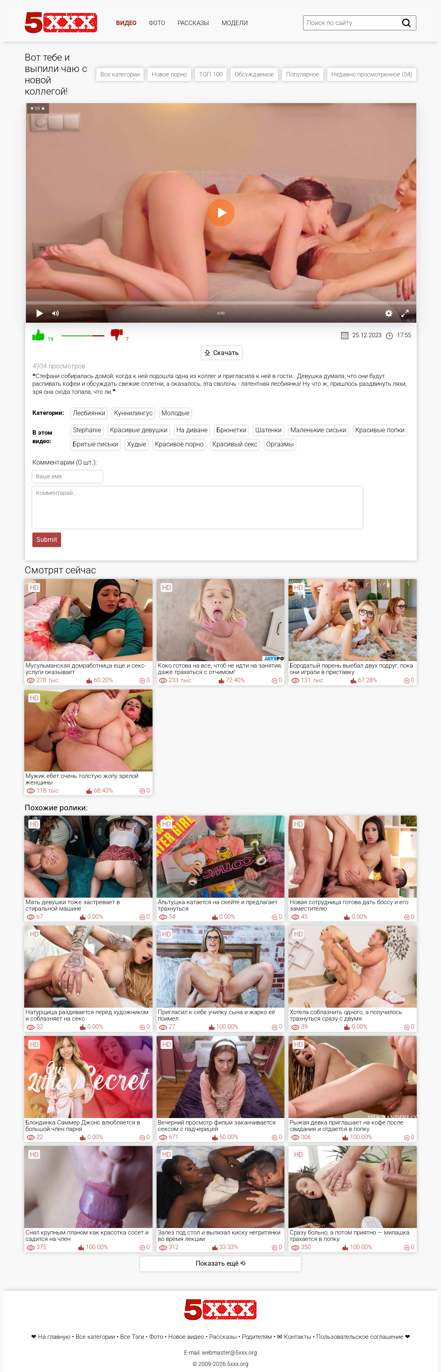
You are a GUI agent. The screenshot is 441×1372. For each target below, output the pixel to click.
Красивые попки (380, 430)
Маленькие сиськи (318, 430)
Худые (136, 444)
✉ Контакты (294, 1337)
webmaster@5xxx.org (229, 1352)
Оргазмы (280, 444)
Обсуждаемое (254, 74)
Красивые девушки (138, 430)
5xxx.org (237, 1364)
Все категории (120, 74)
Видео (126, 23)
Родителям (257, 1337)
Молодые (175, 413)
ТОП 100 (211, 74)
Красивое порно (179, 444)
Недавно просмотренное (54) (371, 74)
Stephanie (87, 430)
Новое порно (169, 74)
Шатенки (268, 430)
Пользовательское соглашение (359, 1337)
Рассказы (193, 23)
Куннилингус (133, 413)
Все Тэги (132, 1337)
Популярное (302, 74)
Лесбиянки (89, 413)
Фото (157, 23)
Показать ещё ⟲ (220, 1263)
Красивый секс (234, 444)
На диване (192, 430)
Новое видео (186, 1337)
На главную (54, 1337)
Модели (235, 23)
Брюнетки (231, 430)
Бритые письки (95, 444)
